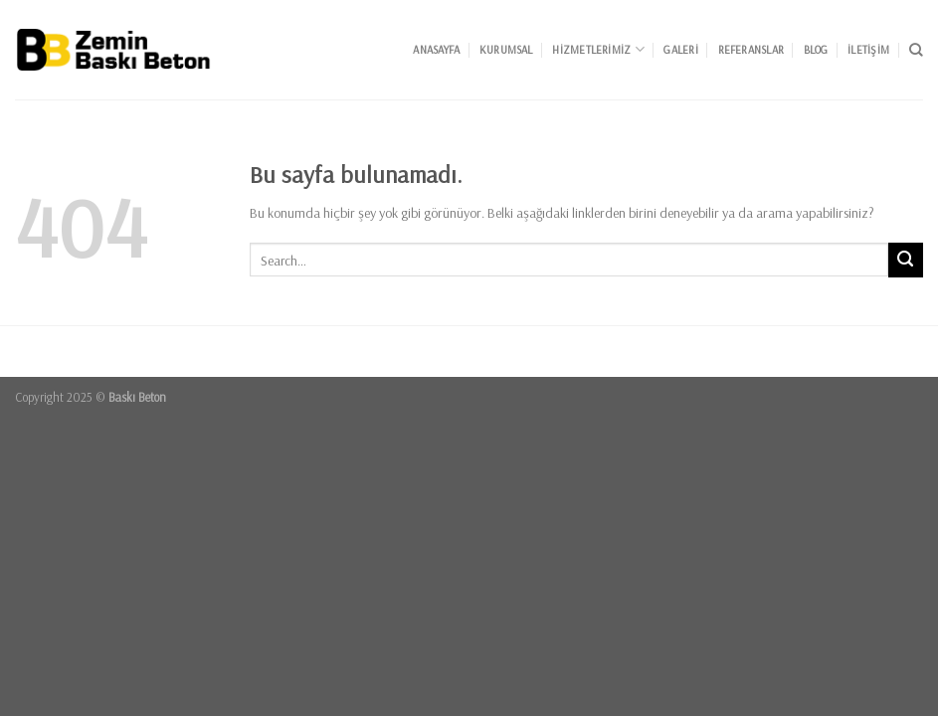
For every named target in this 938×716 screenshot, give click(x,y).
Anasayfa (436, 50)
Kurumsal (506, 50)
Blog (816, 50)
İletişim (868, 50)
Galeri (680, 50)
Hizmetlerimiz (598, 49)
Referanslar (751, 50)
